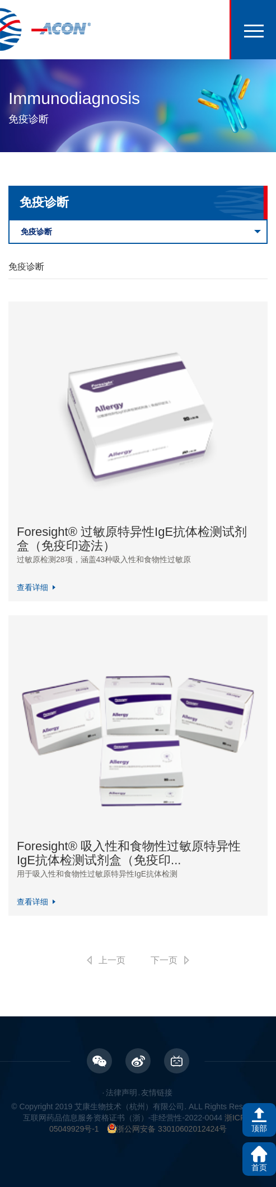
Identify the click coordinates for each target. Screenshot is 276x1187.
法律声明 (121, 1092)
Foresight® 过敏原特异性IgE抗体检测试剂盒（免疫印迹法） (132, 539)
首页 (259, 1167)
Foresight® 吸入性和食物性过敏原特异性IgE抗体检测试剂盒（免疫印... (129, 853)
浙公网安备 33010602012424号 (167, 1128)
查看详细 (32, 587)
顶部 (259, 1128)
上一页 (112, 960)
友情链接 (156, 1092)
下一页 (164, 960)
